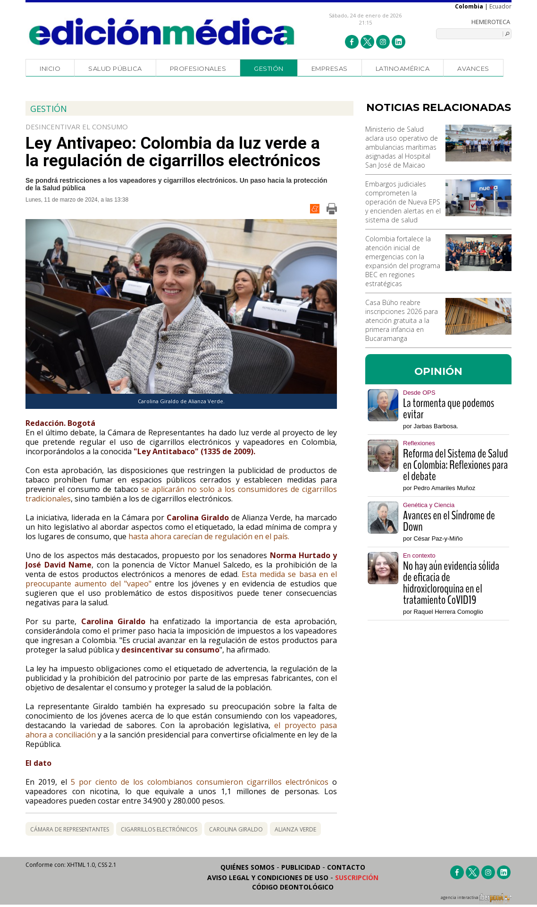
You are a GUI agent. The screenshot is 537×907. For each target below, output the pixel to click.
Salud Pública (115, 68)
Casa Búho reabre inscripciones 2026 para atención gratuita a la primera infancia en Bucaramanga (401, 320)
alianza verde (295, 829)
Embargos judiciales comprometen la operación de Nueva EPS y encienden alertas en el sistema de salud (403, 201)
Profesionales (198, 68)
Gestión (269, 68)
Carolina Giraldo (236, 829)
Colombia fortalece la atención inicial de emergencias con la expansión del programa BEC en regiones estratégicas (402, 261)
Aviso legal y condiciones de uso (267, 877)
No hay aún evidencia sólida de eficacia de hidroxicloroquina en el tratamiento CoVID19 (451, 583)
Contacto (346, 867)
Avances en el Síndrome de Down (449, 521)
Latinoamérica (403, 68)
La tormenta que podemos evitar (448, 409)
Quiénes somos (247, 867)
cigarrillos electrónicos (159, 829)
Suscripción (356, 877)
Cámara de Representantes (69, 829)
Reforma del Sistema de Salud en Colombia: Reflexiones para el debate (455, 465)
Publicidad (300, 867)
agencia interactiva (476, 899)
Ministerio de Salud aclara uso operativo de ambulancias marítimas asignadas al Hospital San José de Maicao (401, 147)
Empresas (329, 68)
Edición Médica (162, 32)
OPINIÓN (438, 371)
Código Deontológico (293, 886)
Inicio (50, 68)
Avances (473, 68)
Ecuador (500, 6)
